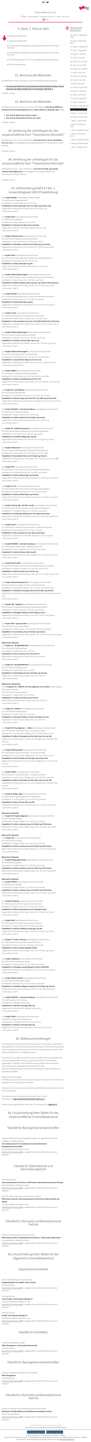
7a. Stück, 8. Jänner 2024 (78, 117)
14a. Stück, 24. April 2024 (78, 87)
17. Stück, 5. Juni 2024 (77, 72)
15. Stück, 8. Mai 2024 (77, 84)
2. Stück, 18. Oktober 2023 (79, 143)
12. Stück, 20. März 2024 (78, 98)
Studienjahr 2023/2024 (47, 17)
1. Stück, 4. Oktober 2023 (78, 147)
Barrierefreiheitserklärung (57, 1427)
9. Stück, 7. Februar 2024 (62, 17)
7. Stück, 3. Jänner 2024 (78, 121)
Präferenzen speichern (54, 1432)
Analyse (54, 1435)
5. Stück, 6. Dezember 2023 (79, 130)
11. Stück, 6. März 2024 (78, 102)
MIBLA (24, 17)
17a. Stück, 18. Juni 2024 (78, 69)
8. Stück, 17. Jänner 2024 (78, 113)
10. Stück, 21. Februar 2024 (79, 106)
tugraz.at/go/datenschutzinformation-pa (28, 1099)
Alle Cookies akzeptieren (36, 1432)
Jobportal (51, 1104)
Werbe (62, 1435)
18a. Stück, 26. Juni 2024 (78, 61)
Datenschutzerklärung (40, 1427)
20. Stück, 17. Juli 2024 (78, 54)
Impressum (28, 1427)
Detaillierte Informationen (11, 1152)
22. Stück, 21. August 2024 (79, 47)
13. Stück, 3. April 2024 (78, 95)
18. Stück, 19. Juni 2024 (78, 65)
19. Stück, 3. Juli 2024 (77, 58)
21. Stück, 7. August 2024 (78, 50)
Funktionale (45, 1435)
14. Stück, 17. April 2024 (78, 91)
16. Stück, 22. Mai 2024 (78, 80)
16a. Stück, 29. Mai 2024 (78, 76)
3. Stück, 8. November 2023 (79, 140)
